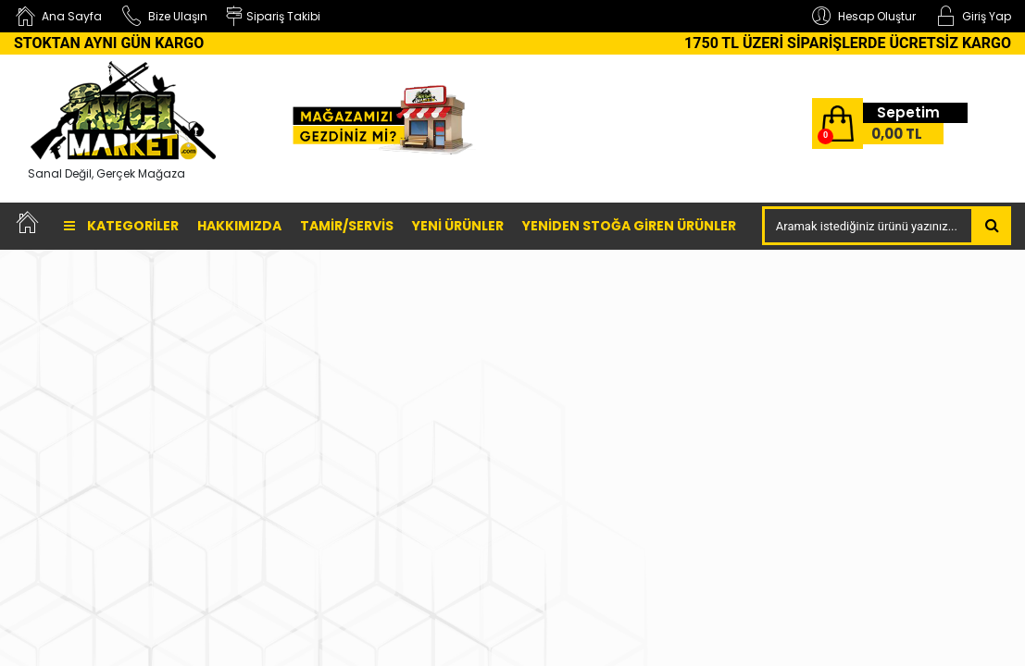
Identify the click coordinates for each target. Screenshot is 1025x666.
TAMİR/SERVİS (347, 225)
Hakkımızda (239, 225)
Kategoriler (121, 225)
